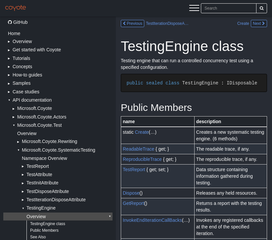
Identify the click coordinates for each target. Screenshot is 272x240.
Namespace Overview (44, 158)
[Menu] (194, 9)
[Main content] (194, 128)
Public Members (44, 230)
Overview (26, 133)
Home (14, 33)
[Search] (261, 8)
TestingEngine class (47, 223)
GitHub (17, 22)
